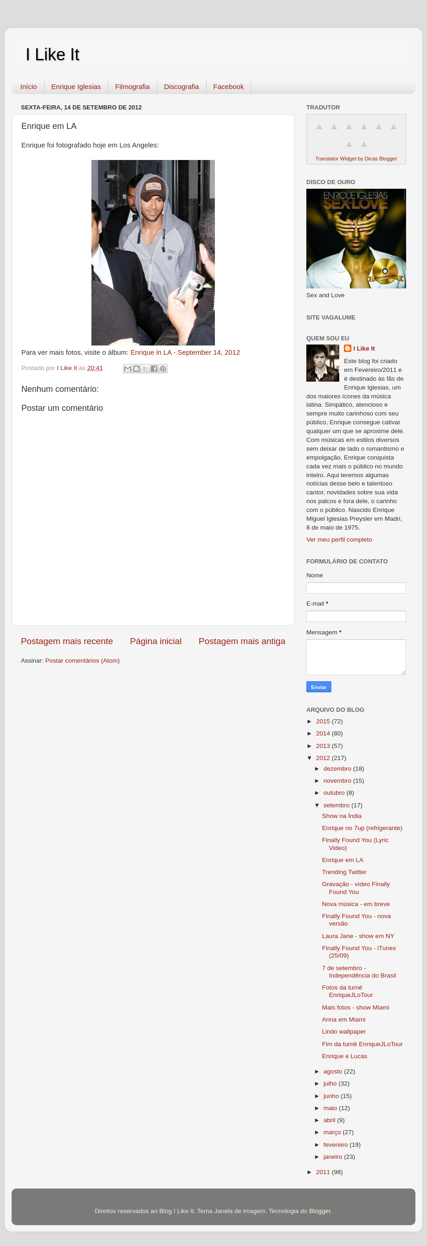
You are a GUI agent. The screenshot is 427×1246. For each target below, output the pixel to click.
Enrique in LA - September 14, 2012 (185, 352)
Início (28, 86)
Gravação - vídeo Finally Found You (356, 888)
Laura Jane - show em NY (358, 936)
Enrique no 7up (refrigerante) (362, 827)
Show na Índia (342, 815)
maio (331, 1108)
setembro (337, 805)
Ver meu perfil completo (339, 539)
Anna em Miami (344, 1019)
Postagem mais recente (67, 641)
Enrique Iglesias (76, 86)
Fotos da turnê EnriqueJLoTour (347, 991)
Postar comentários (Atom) (82, 660)
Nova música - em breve (356, 904)
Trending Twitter (344, 872)
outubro (335, 792)
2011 (324, 1172)
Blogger (319, 1211)
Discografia (181, 86)
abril (330, 1120)
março (333, 1132)
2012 (324, 757)
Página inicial (155, 641)
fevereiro (336, 1144)
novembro (338, 780)
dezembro (338, 768)
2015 (324, 721)
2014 (324, 733)
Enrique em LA (342, 859)
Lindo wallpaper (344, 1031)
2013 (324, 745)
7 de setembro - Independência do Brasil (359, 972)
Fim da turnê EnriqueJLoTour (362, 1044)
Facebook (229, 86)
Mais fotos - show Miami (355, 1007)
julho (330, 1083)
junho (332, 1096)
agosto (333, 1071)
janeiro (333, 1156)
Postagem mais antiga (242, 641)
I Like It (52, 54)
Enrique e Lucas (345, 1056)
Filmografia (132, 86)
